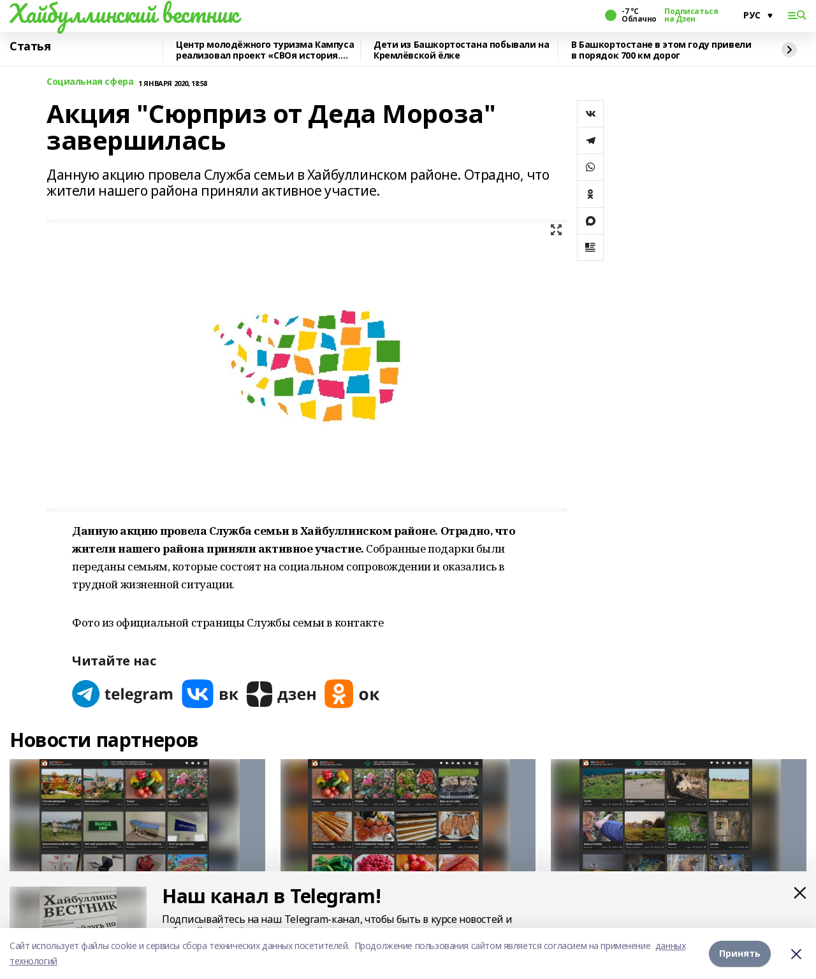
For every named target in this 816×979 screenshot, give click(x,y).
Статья (30, 47)
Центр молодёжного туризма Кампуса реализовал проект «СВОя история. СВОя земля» (265, 50)
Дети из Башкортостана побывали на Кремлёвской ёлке (461, 50)
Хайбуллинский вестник (124, 13)
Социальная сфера (90, 81)
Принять (740, 953)
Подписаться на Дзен (691, 15)
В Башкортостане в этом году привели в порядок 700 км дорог (661, 50)
